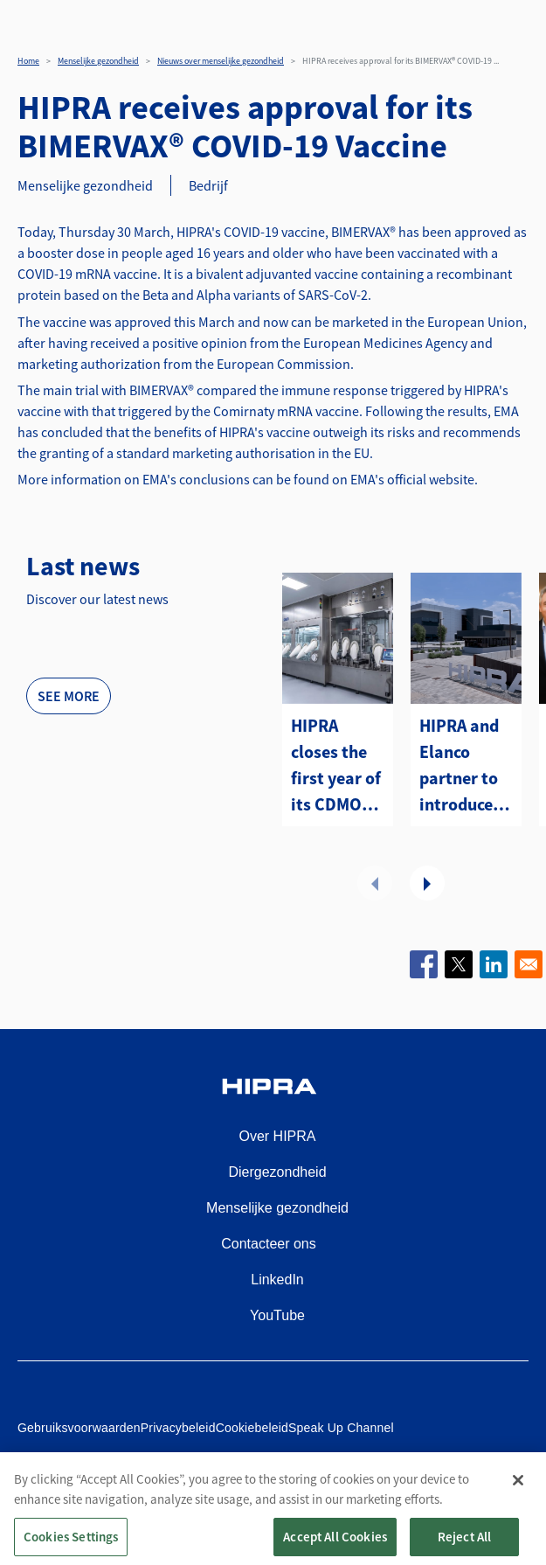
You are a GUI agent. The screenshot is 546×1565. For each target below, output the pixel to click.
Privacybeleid (178, 1428)
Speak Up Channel (341, 1428)
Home (28, 60)
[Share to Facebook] (424, 964)
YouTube (277, 1315)
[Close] (518, 1502)
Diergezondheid (277, 1172)
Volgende (427, 883)
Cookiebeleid (252, 1428)
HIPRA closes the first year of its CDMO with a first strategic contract (336, 765)
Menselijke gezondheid (98, 60)
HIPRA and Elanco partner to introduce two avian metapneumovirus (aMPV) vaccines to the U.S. (466, 765)
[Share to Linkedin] (494, 964)
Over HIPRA (276, 1136)
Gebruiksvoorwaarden (79, 1428)
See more (69, 696)
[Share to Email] (529, 964)
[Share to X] (459, 964)
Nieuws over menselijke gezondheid (220, 60)
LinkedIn (277, 1279)
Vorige (374, 883)
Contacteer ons (268, 1243)
